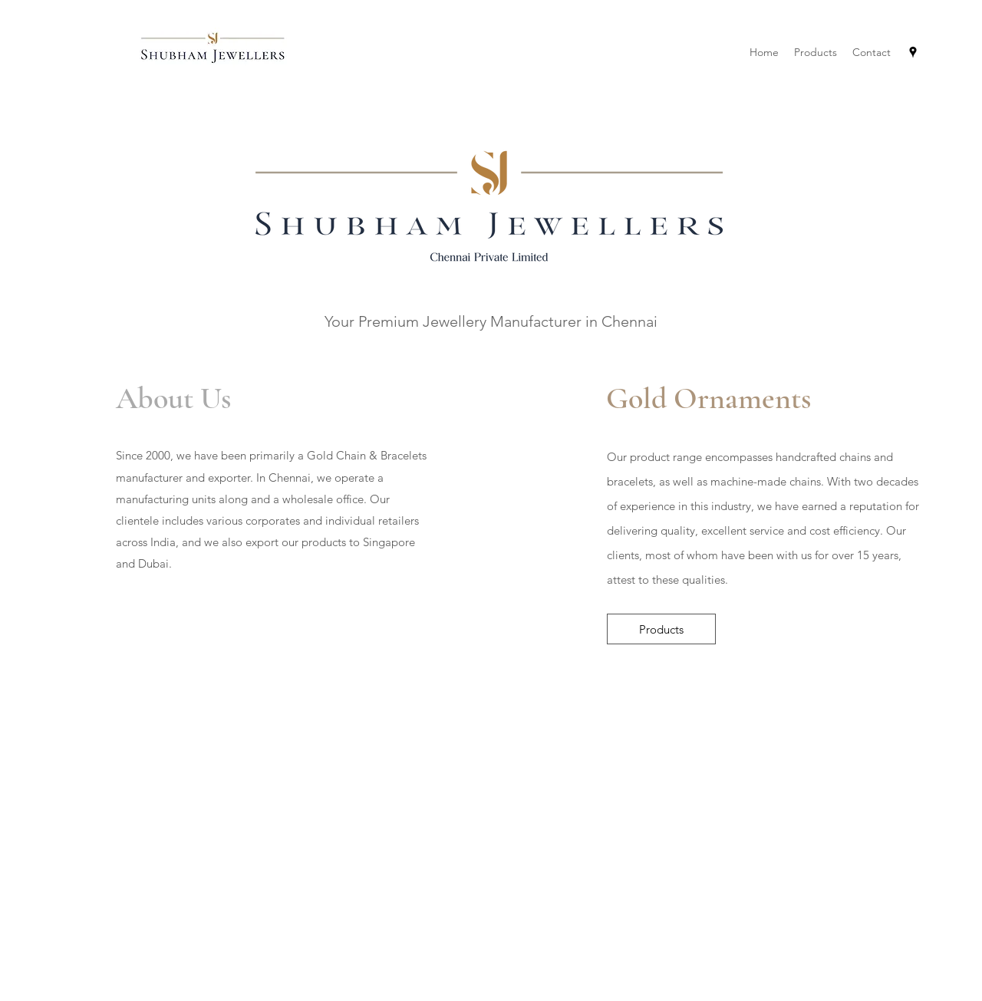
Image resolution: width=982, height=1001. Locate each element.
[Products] (661, 629)
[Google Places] (913, 52)
